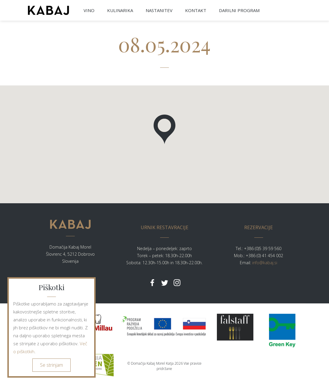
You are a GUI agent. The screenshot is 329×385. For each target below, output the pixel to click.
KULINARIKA (120, 10)
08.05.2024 (164, 44)
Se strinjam (51, 365)
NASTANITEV (159, 10)
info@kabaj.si (264, 262)
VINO (89, 10)
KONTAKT (195, 10)
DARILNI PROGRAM (239, 10)
